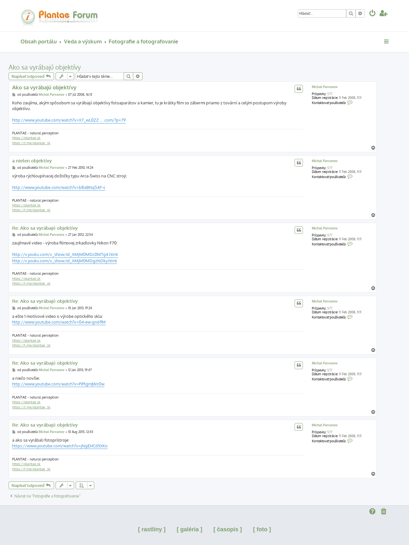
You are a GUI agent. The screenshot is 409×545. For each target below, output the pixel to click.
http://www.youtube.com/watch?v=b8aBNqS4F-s (58, 187)
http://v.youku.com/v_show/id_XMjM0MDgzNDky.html (64, 260)
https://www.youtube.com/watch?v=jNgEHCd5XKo (60, 445)
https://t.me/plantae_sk (31, 143)
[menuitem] (372, 14)
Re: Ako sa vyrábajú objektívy (45, 228)
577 (329, 94)
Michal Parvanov (325, 87)
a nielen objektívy (32, 161)
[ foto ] (262, 529)
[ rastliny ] (152, 529)
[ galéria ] (189, 529)
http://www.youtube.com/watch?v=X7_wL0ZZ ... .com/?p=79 (69, 120)
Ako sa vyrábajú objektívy (45, 67)
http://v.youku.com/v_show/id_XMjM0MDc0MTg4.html (65, 254)
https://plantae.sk (26, 138)
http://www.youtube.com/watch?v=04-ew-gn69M (59, 322)
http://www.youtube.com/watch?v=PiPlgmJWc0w (58, 383)
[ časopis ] (227, 529)
